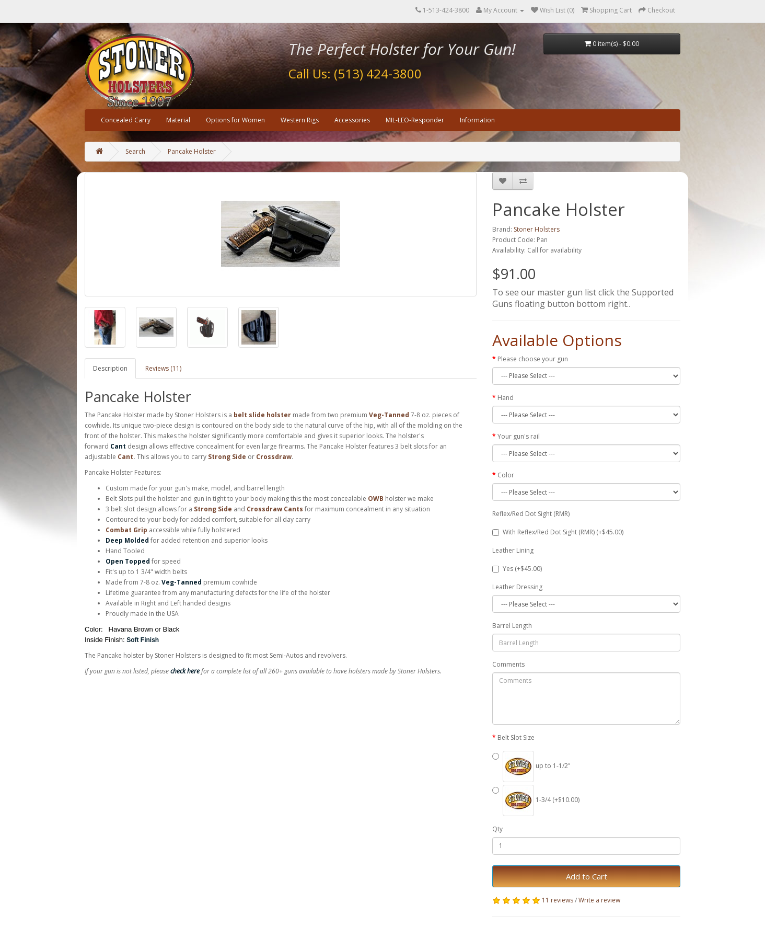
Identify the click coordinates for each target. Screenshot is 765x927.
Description (110, 368)
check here (185, 671)
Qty (497, 829)
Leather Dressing (517, 586)
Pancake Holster (192, 151)
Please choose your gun (532, 358)
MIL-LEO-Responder (415, 120)
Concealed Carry (125, 120)
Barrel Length (512, 625)
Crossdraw (274, 456)
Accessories (352, 120)
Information (477, 120)
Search (135, 151)
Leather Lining (513, 550)
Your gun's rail (518, 436)
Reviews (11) (163, 368)
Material (178, 120)
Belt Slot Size (516, 737)
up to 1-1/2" (531, 766)
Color (505, 475)
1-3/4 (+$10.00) (535, 800)
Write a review (599, 900)
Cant (125, 456)
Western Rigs (300, 120)
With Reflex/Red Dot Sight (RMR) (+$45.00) (557, 532)
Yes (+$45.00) (517, 568)
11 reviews (557, 900)
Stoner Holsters (537, 229)
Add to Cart (586, 876)
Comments (508, 664)
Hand (505, 397)
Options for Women (235, 120)
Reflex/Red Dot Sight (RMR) (531, 513)
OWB (376, 498)
